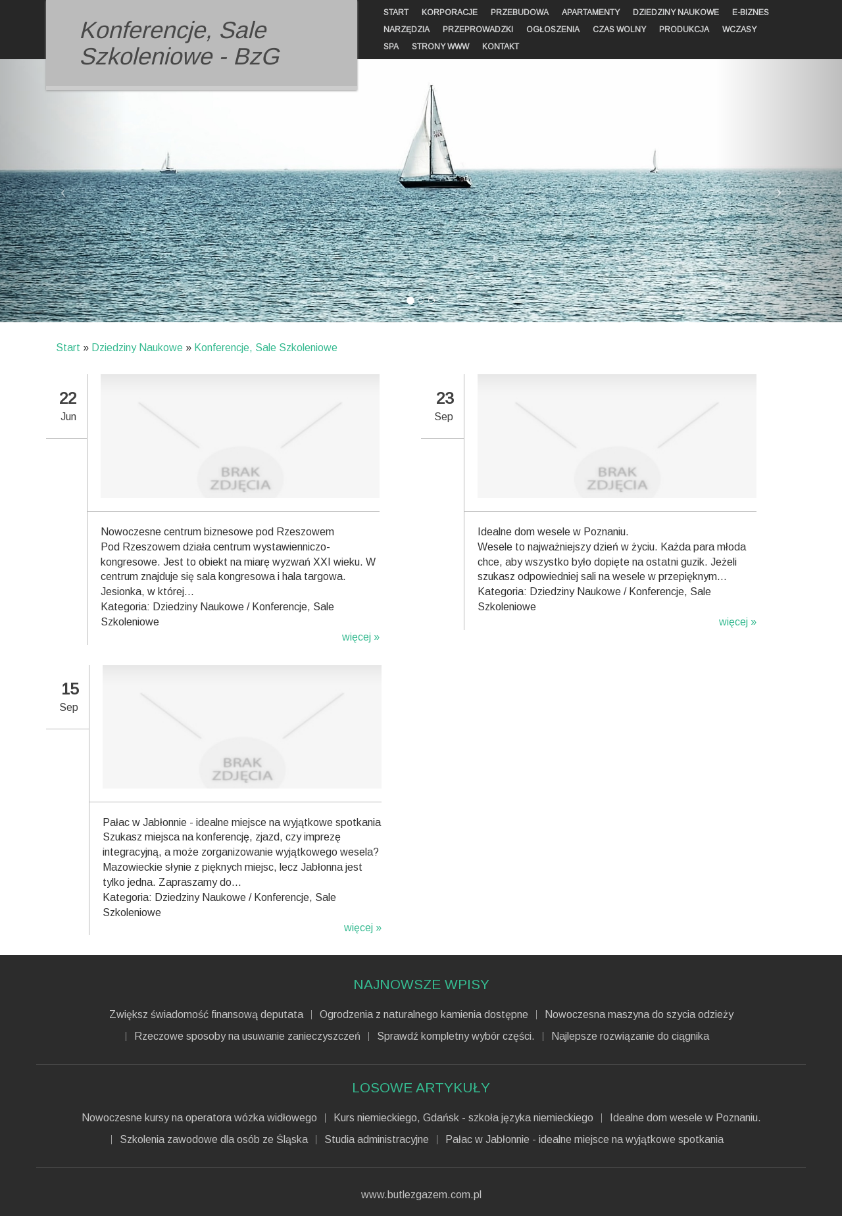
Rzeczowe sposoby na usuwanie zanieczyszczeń (247, 1036)
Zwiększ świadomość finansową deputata (206, 1014)
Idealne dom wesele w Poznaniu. (685, 1118)
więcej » (361, 637)
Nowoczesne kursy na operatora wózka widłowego (199, 1118)
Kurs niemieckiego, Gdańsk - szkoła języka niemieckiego (463, 1118)
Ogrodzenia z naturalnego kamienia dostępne (424, 1014)
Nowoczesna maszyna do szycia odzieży (639, 1014)
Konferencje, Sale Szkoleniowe (265, 347)
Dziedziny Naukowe (137, 347)
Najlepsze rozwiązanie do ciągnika (630, 1036)
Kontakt (500, 46)
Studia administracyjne (376, 1139)
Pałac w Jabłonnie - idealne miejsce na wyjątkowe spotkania (584, 1139)
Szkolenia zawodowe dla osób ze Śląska (214, 1139)
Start (68, 347)
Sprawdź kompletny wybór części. (456, 1036)
